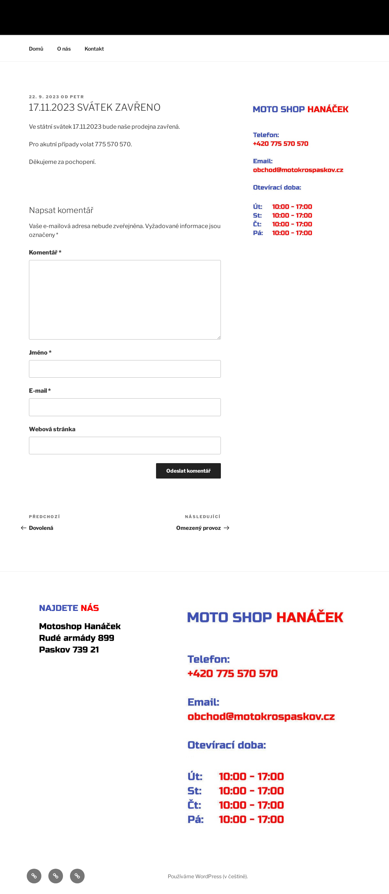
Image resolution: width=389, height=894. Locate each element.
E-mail (40, 390)
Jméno (40, 352)
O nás (64, 48)
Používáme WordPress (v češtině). (208, 876)
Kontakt (94, 48)
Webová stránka (52, 429)
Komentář (45, 252)
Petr (77, 96)
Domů (36, 48)
